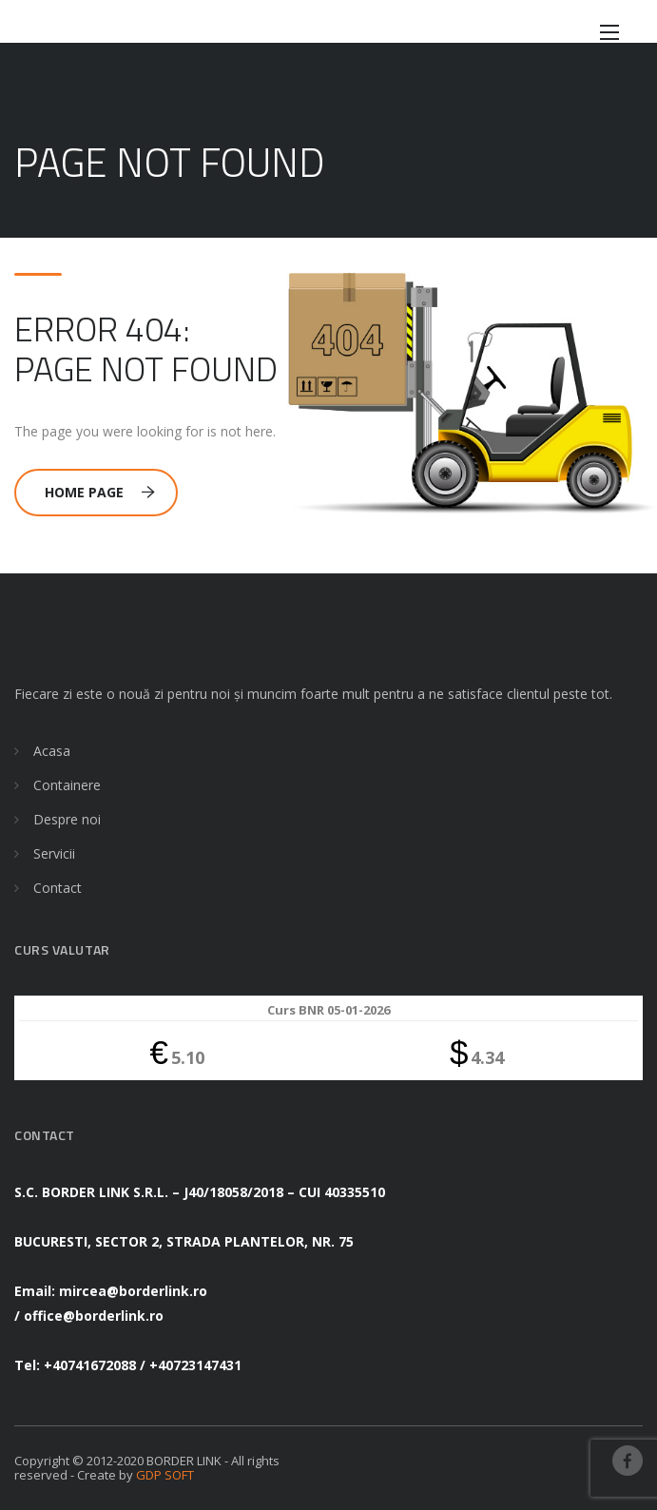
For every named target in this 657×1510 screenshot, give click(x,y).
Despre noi (67, 819)
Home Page (100, 492)
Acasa (51, 751)
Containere (67, 785)
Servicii (54, 853)
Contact (57, 888)
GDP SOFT (165, 1474)
